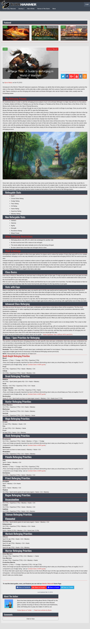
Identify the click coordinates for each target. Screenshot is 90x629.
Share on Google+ (39, 587)
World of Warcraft (47, 583)
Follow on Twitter (24, 610)
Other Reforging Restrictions (19, 236)
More (54, 8)
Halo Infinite (30, 8)
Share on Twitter (67, 587)
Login (87, 4)
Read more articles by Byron (43, 610)
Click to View (31, 619)
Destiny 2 (21, 8)
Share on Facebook (23, 587)
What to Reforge (13, 251)
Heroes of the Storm (43, 8)
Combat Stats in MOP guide (36, 364)
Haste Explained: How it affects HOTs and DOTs (58, 334)
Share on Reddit (53, 587)
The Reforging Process (15, 98)
